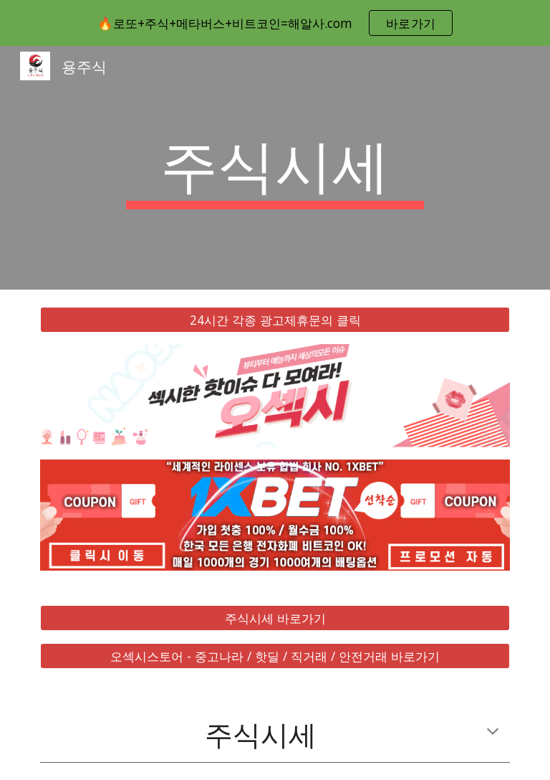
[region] (275, 23)
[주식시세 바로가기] (274, 618)
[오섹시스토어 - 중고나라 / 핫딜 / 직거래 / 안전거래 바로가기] (274, 655)
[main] (274, 167)
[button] (493, 732)
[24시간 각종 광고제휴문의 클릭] (274, 320)
